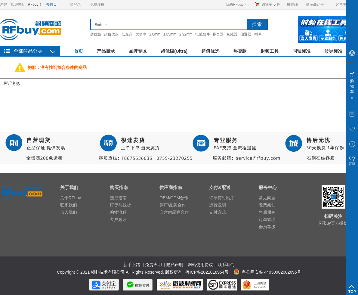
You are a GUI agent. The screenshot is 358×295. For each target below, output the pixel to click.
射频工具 (270, 51)
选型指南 (118, 197)
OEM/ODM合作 (173, 197)
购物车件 (270, 4)
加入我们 (68, 212)
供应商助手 (316, 4)
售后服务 (267, 212)
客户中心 (344, 4)
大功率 (140, 34)
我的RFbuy (236, 4)
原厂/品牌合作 (172, 205)
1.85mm (169, 34)
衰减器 (232, 34)
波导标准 (333, 51)
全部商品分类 (28, 51)
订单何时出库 (221, 197)
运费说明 (217, 205)
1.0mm (154, 34)
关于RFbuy (70, 197)
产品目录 (106, 51)
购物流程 (118, 212)
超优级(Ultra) (174, 51)
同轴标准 (301, 51)
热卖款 (240, 51)
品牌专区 (138, 51)
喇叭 (257, 34)
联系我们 (68, 205)
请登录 (75, 4)
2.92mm (185, 34)
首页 (78, 51)
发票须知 (267, 205)
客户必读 (118, 219)
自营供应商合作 (174, 212)
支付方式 (217, 212)
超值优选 (111, 34)
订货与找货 (120, 205)
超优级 (95, 34)
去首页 (51, 4)
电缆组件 (202, 34)
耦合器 (218, 34)
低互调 (127, 34)
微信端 (292, 4)
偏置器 (245, 34)
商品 (98, 24)
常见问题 (267, 197)
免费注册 (97, 4)
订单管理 (267, 219)
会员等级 (267, 226)
